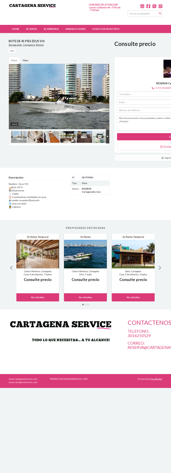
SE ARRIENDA (51, 28)
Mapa (25, 60)
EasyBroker (156, 378)
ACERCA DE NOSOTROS (105, 28)
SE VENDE (31, 28)
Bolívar (40, 44)
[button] (10, 267)
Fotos (14, 60)
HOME (15, 28)
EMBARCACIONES (75, 28)
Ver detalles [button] (37, 297)
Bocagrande (15, 44)
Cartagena (29, 44)
